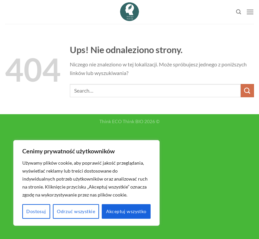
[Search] (238, 12)
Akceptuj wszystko (126, 211)
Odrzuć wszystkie (76, 211)
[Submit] (247, 90)
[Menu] (250, 12)
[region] (86, 183)
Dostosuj (36, 211)
